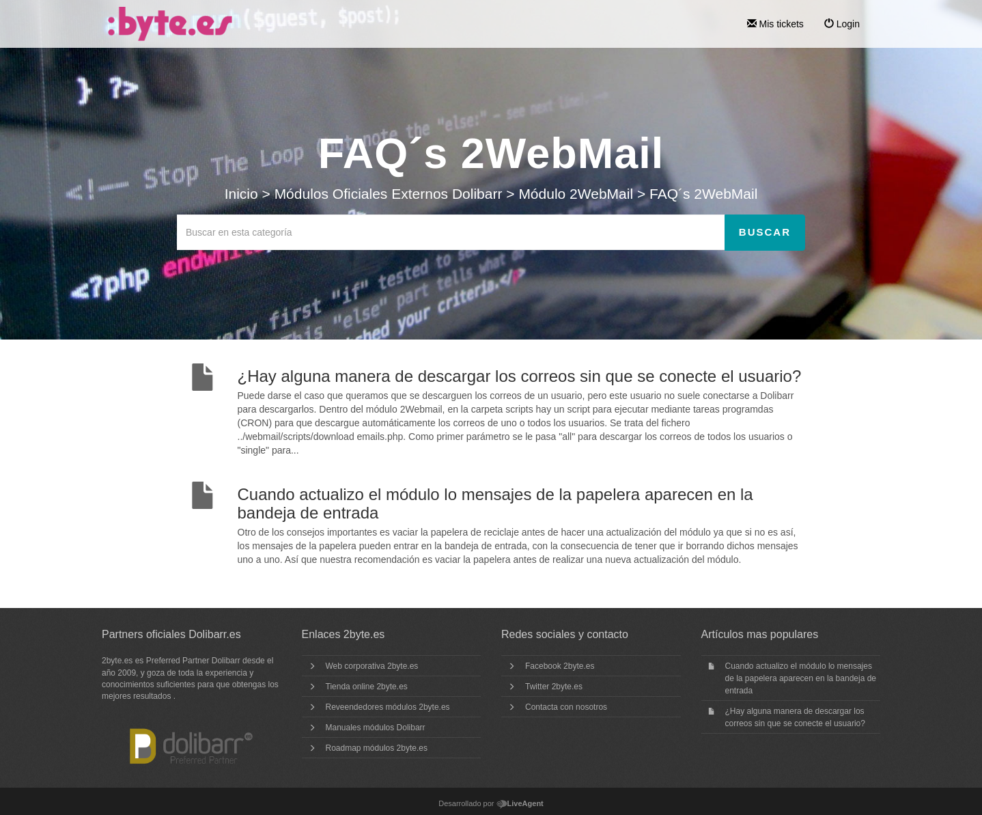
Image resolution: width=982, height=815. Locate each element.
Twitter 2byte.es (554, 686)
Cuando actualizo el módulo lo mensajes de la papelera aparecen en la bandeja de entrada (801, 678)
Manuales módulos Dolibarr (375, 727)
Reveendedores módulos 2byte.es (388, 707)
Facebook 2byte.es (559, 666)
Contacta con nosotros (566, 707)
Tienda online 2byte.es (367, 686)
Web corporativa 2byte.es (372, 666)
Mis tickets (775, 23)
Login (842, 23)
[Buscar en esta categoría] (451, 232)
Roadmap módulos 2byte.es (376, 748)
